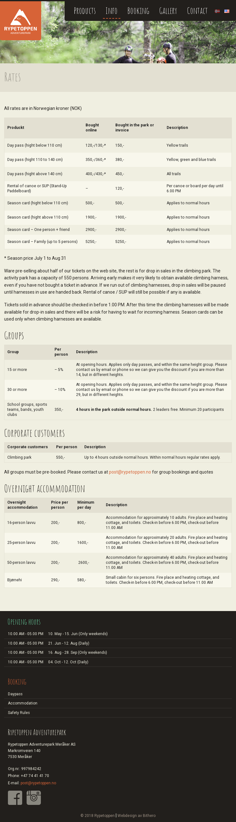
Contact (197, 10)
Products (85, 10)
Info (111, 10)
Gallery (168, 10)
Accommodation (22, 703)
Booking (138, 10)
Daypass (15, 694)
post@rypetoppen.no (130, 472)
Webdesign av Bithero (137, 815)
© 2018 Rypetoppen (97, 815)
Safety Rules (19, 712)
